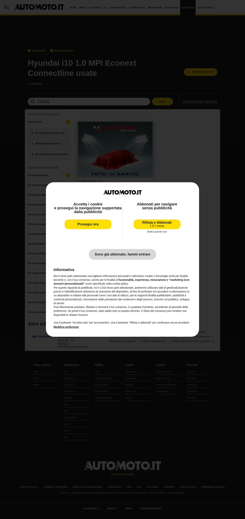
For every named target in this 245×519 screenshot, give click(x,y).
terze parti (113, 287)
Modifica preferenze (66, 326)
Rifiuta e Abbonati (157, 224)
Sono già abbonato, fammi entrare (122, 254)
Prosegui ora (87, 224)
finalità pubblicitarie (159, 295)
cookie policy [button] (119, 283)
